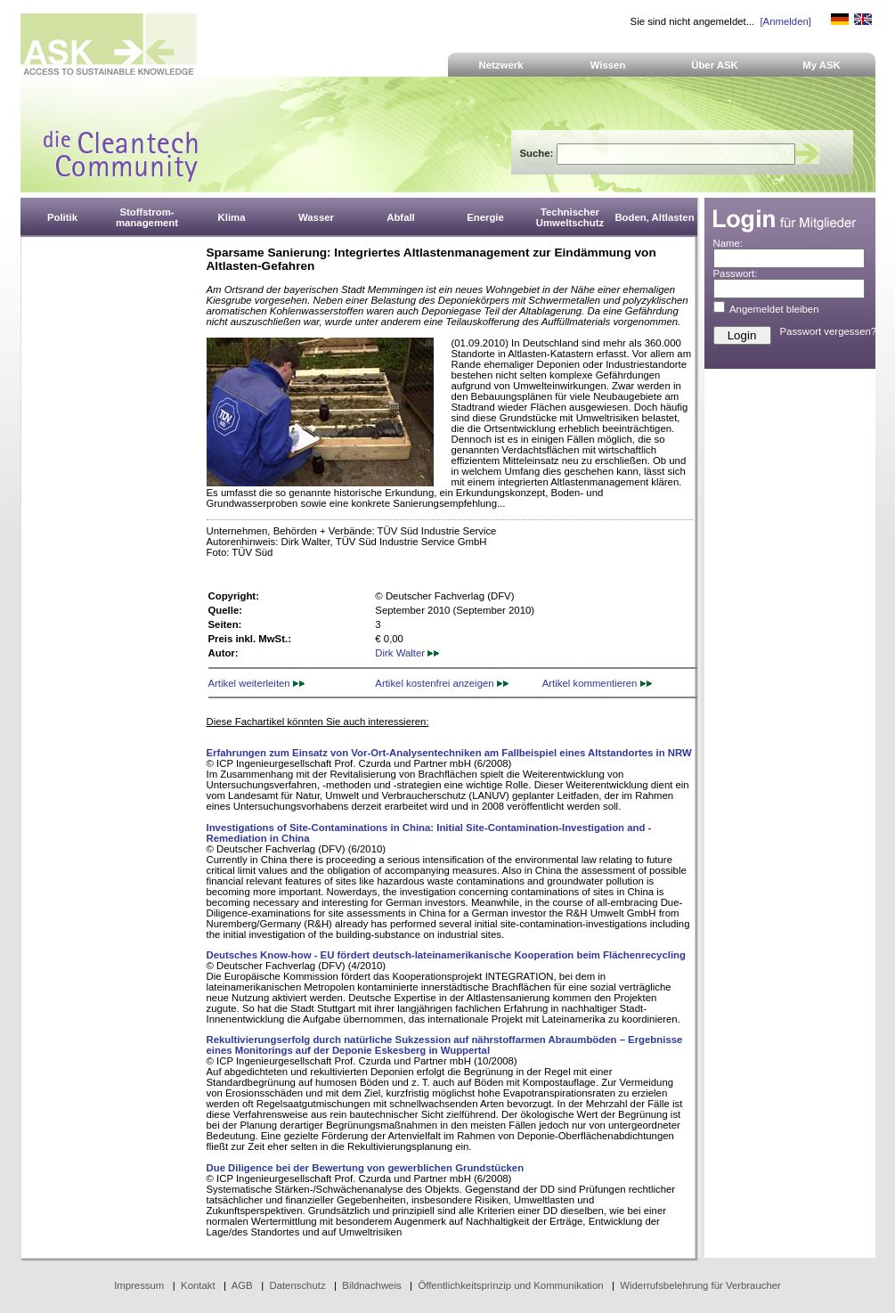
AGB (242, 1285)
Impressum (139, 1285)
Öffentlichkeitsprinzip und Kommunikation (510, 1285)
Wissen (608, 65)
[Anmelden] (785, 21)
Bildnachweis (371, 1285)
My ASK (821, 65)
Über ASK (714, 65)
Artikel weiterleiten (256, 683)
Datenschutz (297, 1285)
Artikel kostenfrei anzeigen (441, 683)
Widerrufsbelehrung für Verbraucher (700, 1285)
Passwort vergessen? (828, 331)
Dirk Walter (407, 653)
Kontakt (198, 1285)
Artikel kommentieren (597, 683)
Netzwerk (501, 65)
